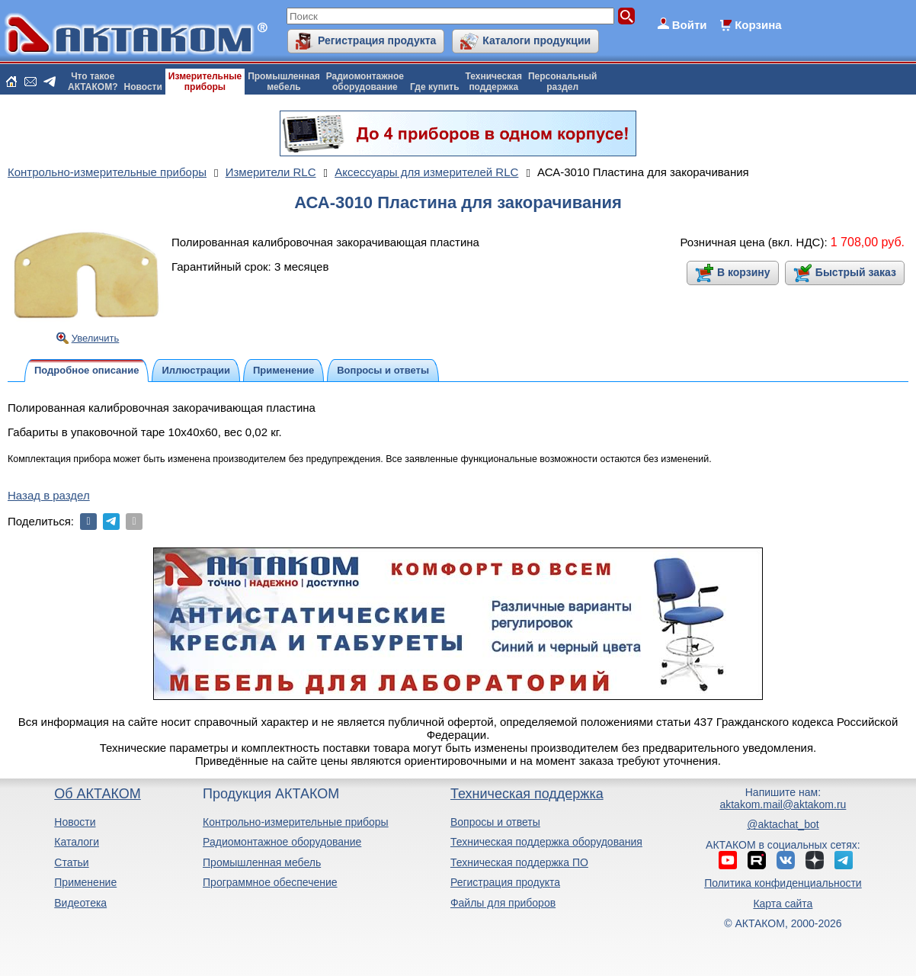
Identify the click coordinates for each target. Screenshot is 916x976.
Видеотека (80, 903)
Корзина (758, 24)
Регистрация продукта (377, 40)
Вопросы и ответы (495, 822)
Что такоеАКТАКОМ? (93, 81)
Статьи (71, 862)
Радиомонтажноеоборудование (365, 81)
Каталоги (76, 842)
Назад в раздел (49, 495)
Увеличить (96, 338)
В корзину (743, 272)
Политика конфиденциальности (783, 883)
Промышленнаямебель (284, 81)
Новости (143, 87)
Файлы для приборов (503, 903)
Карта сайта (782, 903)
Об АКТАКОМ (97, 793)
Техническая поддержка (527, 793)
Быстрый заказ (855, 272)
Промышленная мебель (262, 862)
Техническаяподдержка (494, 81)
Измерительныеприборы (205, 81)
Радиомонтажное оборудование (282, 842)
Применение (85, 882)
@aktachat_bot (782, 824)
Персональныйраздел (562, 81)
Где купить (435, 87)
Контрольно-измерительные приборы (296, 822)
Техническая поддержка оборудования (546, 842)
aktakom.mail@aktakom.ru (782, 804)
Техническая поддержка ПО (519, 862)
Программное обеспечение (270, 882)
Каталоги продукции (536, 40)
